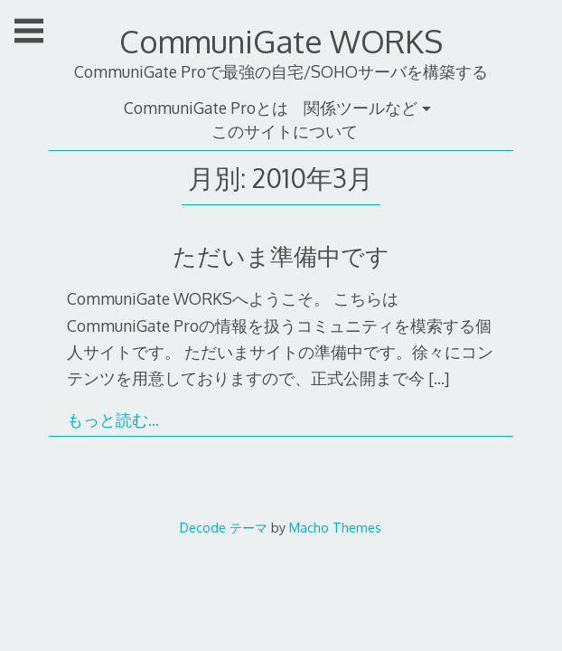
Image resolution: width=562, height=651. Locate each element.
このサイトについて (284, 131)
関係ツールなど (360, 108)
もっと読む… (113, 419)
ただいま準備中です (281, 255)
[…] (438, 378)
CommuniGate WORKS (281, 41)
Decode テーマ (223, 527)
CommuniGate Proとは (206, 108)
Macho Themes (335, 527)
